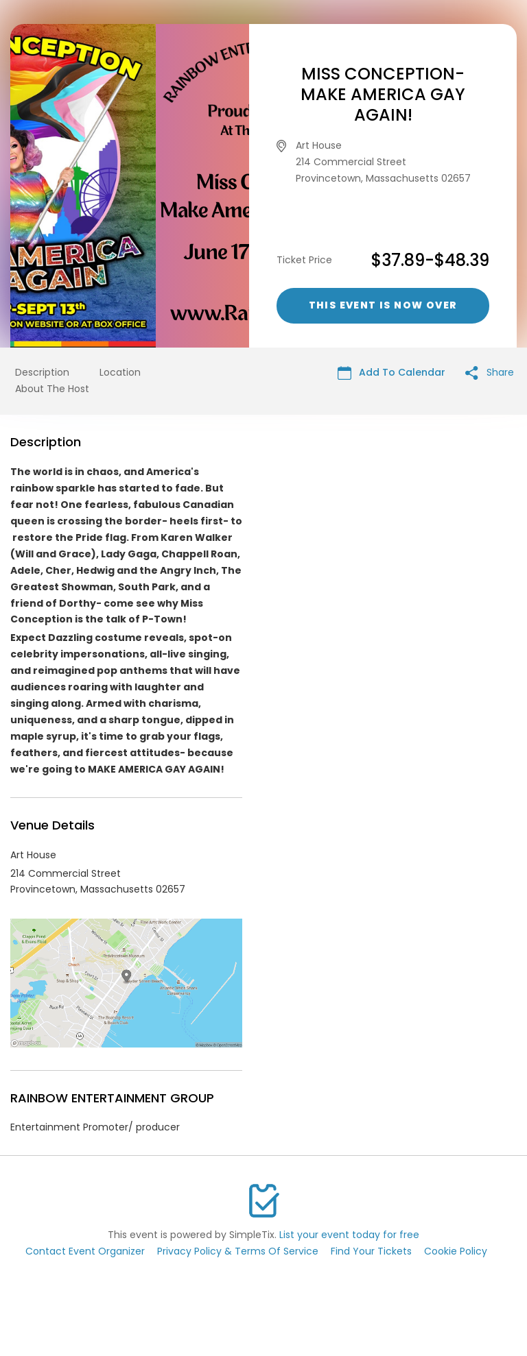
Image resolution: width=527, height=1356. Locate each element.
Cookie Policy (455, 1251)
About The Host (52, 389)
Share (489, 372)
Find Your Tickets (371, 1251)
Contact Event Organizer (85, 1251)
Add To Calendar (391, 372)
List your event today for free (349, 1235)
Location (120, 372)
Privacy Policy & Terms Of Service (237, 1251)
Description (42, 372)
